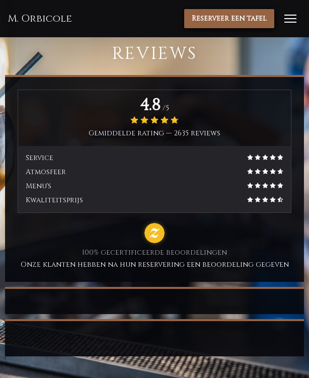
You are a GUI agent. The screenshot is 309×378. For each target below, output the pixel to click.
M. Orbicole (40, 18)
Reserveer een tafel (229, 18)
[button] (290, 19)
